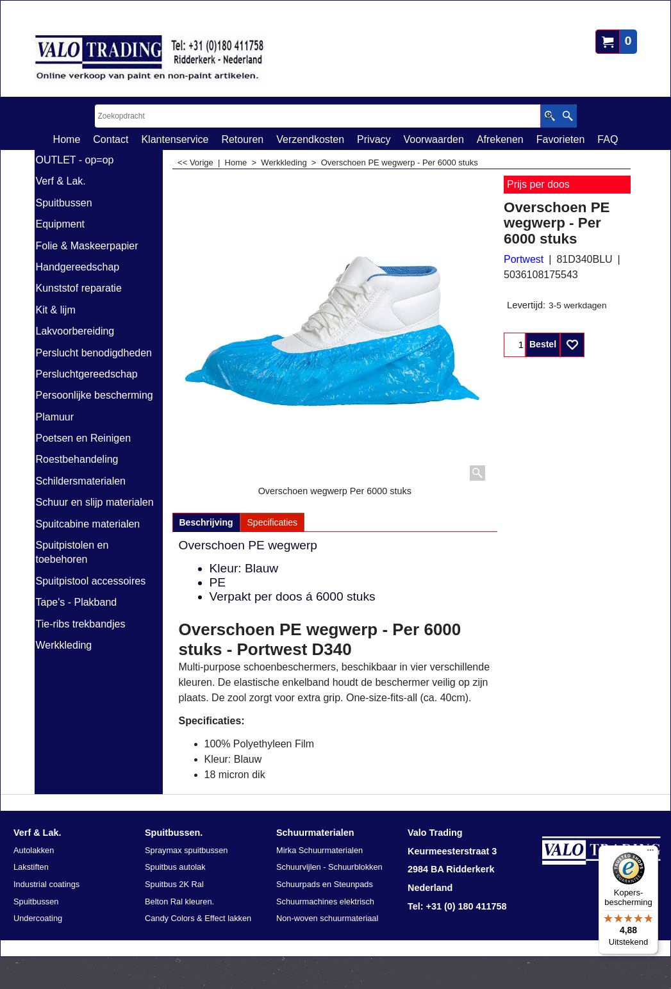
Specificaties (272, 522)
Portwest (523, 259)
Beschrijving (206, 522)
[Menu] (650, 853)
